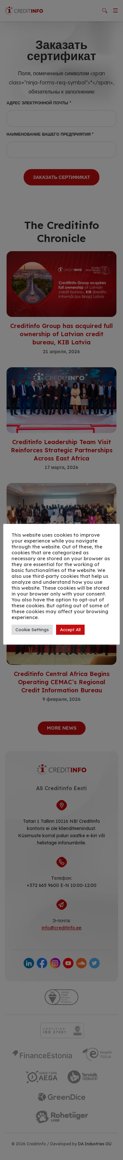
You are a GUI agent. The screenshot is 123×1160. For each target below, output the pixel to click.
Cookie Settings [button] (32, 629)
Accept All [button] (70, 629)
